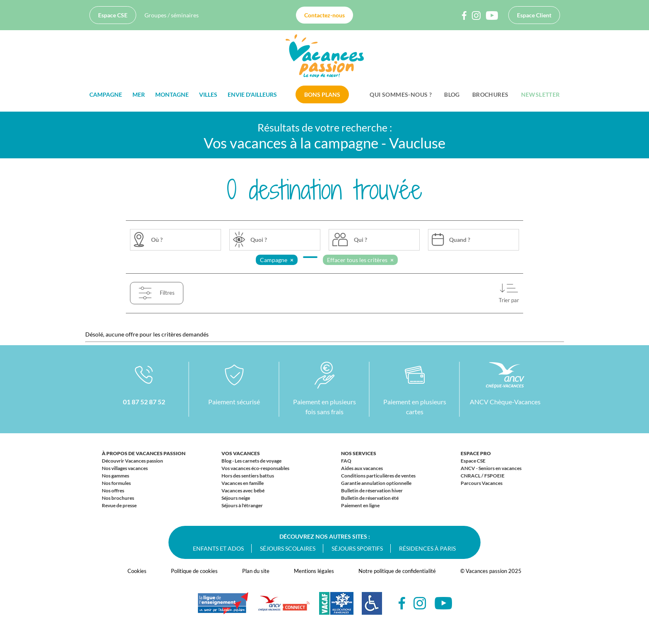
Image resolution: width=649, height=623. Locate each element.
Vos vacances (240, 453)
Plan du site (255, 571)
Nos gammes (115, 476)
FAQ (346, 461)
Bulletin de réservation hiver (372, 490)
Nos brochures (118, 498)
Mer (138, 94)
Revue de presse (119, 505)
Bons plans (322, 94)
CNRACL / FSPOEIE (483, 476)
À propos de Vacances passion (143, 453)
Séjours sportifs (357, 548)
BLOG (452, 94)
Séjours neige (235, 498)
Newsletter (540, 94)
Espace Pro (476, 453)
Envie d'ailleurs (252, 94)
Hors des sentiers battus (247, 476)
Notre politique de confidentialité (397, 571)
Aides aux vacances (362, 468)
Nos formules (116, 483)
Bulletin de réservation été (370, 498)
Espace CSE (112, 15)
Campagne (105, 94)
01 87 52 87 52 (144, 402)
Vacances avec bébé (242, 490)
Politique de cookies (194, 571)
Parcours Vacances (481, 483)
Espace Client (534, 15)
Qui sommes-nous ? (401, 94)
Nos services (358, 453)
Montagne (172, 94)
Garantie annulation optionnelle (376, 483)
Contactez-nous (324, 15)
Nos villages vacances (125, 468)
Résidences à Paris (427, 548)
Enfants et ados (218, 548)
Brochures (490, 94)
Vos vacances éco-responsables (255, 468)
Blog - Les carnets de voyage (251, 461)
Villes (208, 94)
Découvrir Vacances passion (132, 461)
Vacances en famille (242, 483)
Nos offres (113, 490)
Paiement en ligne (360, 505)
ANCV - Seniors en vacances (491, 468)
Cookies (137, 571)
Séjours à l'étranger (242, 505)
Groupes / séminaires (171, 15)
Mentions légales (314, 571)
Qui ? (360, 239)
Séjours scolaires (287, 548)
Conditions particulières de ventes (378, 476)
